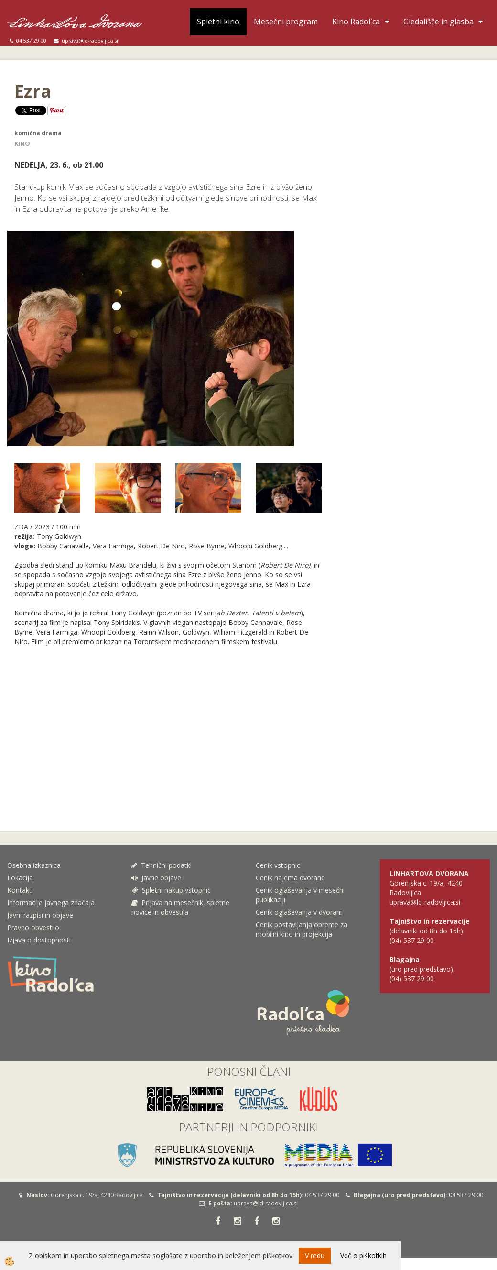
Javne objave (156, 877)
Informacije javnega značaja (51, 902)
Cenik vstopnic (278, 865)
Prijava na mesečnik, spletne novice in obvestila (180, 907)
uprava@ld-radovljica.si (266, 1203)
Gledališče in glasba (438, 21)
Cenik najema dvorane (290, 877)
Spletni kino (218, 21)
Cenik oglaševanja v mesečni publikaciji (300, 895)
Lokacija (20, 877)
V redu (314, 1255)
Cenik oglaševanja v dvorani (299, 912)
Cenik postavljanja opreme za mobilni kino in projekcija (301, 929)
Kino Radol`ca (356, 21)
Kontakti (20, 890)
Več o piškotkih (363, 1255)
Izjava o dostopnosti (39, 939)
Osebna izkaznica (34, 865)
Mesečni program (286, 21)
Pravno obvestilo (33, 927)
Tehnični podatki (162, 865)
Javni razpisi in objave (40, 915)
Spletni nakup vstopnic (171, 890)
